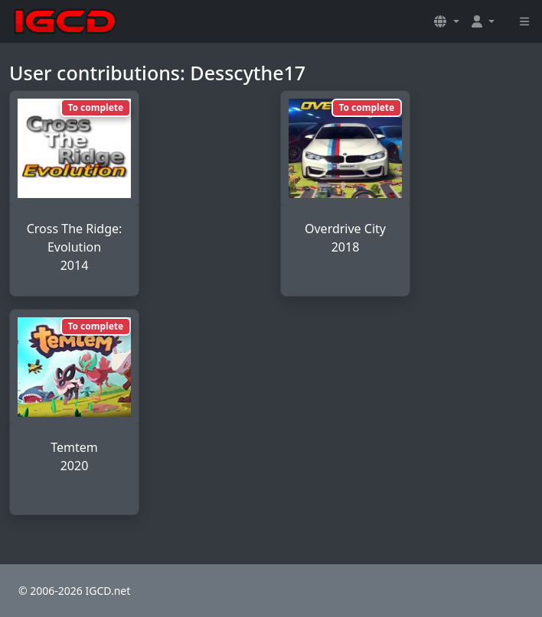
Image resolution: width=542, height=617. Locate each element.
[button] (446, 21)
